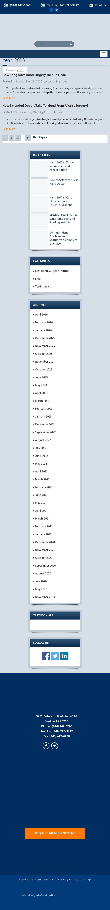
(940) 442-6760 (20, 5)
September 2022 (45, 432)
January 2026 (43, 330)
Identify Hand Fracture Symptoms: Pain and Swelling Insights (63, 219)
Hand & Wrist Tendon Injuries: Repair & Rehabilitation (62, 166)
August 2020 (43, 573)
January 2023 (43, 416)
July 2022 (41, 448)
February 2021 (44, 526)
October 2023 (43, 369)
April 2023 (41, 393)
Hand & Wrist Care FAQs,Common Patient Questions (60, 201)
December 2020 (45, 542)
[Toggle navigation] (104, 54)
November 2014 (45, 597)
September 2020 (45, 565)
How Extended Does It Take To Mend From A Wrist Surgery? (45, 106)
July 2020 (41, 581)
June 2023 (41, 377)
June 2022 (41, 456)
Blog (38, 278)
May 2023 (41, 385)
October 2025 (43, 354)
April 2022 (41, 471)
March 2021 (42, 518)
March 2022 (42, 479)
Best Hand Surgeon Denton (52, 271)
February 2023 (44, 409)
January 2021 (43, 534)
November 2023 (45, 361)
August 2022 (43, 440)
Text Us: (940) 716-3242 (63, 5)
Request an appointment (55, 833)
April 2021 (41, 511)
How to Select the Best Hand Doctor (63, 182)
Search (71, 44)
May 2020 (41, 589)
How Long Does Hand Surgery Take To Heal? (34, 75)
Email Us (100, 5)
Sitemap (86, 880)
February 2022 (44, 487)
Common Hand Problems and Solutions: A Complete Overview (63, 238)
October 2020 (43, 558)
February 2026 (44, 322)
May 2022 (41, 463)
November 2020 (45, 550)
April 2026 (41, 314)
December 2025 (45, 338)
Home (10, 70)
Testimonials (43, 286)
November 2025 (45, 346)
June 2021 (41, 495)
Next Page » (40, 137)
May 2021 (41, 503)
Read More (8, 98)
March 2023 (42, 401)
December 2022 (45, 424)
